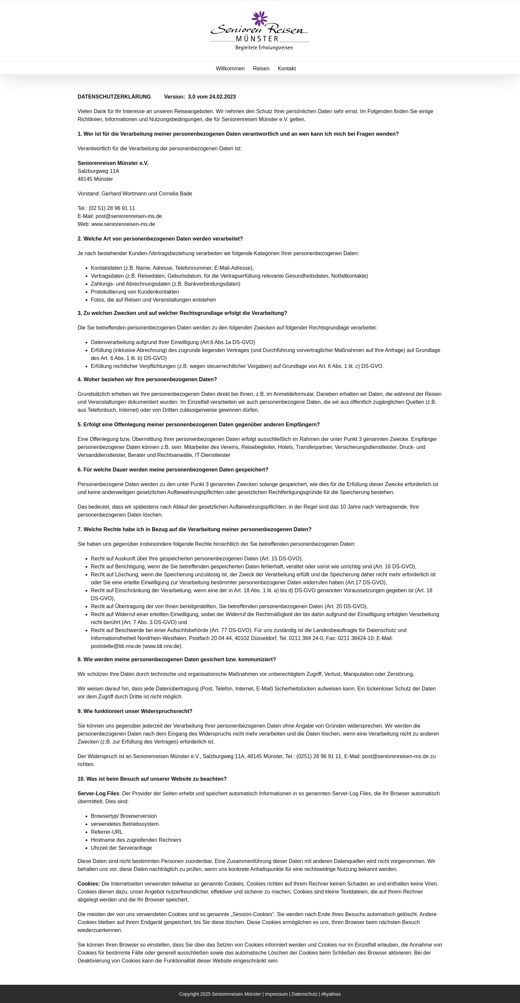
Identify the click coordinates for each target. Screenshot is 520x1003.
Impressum (276, 994)
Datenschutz (305, 994)
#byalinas (331, 994)
